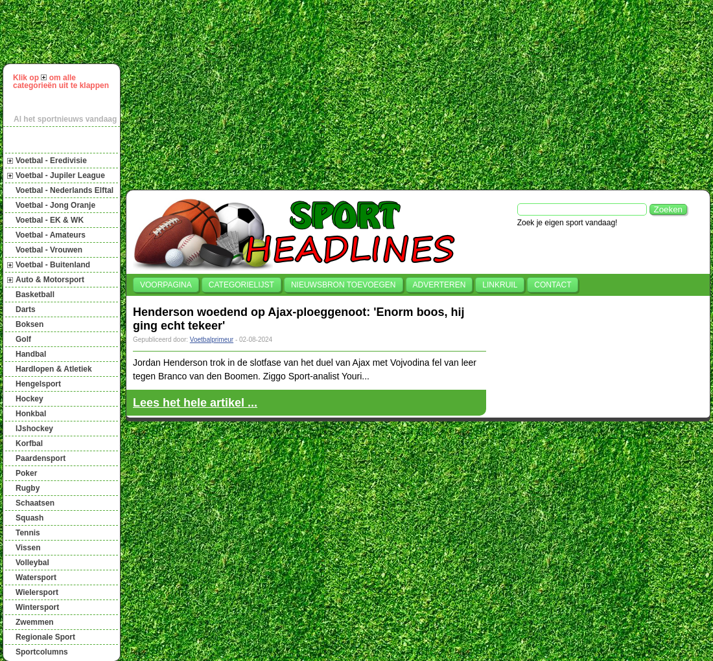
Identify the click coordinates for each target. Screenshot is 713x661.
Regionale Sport (45, 637)
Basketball (35, 294)
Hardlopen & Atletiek (54, 369)
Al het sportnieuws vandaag (65, 119)
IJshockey (34, 428)
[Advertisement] (283, 93)
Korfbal (29, 443)
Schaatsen (35, 503)
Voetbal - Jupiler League (60, 175)
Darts (26, 309)
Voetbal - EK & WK (50, 220)
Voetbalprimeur (211, 339)
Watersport (36, 577)
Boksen (29, 324)
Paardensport (40, 458)
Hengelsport (38, 383)
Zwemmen (35, 622)
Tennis (28, 532)
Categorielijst (241, 285)
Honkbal (31, 413)
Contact (552, 285)
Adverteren (439, 285)
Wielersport (37, 592)
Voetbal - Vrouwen (49, 249)
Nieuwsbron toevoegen (343, 285)
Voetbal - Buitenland (53, 264)
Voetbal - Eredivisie (51, 160)
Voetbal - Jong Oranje (55, 205)
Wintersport (37, 607)
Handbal (31, 354)
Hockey (29, 398)
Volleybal (32, 562)
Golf (23, 339)
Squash (29, 517)
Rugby (28, 488)
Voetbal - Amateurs (51, 235)
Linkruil (499, 285)
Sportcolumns (42, 651)
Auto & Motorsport (50, 279)
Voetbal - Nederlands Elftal (64, 190)
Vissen (28, 547)
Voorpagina (166, 285)
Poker (26, 473)
